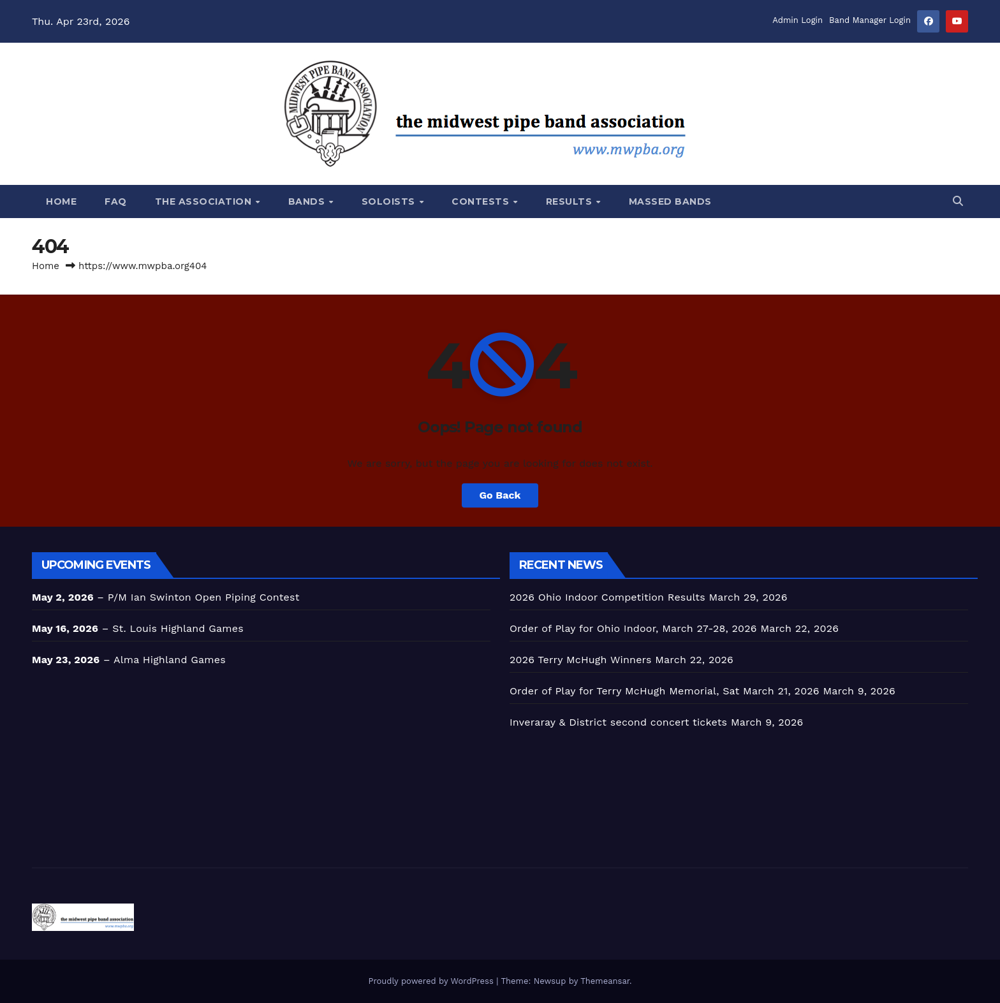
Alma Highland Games (170, 660)
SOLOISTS (390, 201)
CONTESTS (482, 201)
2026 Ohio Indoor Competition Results (607, 597)
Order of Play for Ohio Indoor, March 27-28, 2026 (633, 628)
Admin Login (797, 20)
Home (61, 201)
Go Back (500, 495)
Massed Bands (670, 201)
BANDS (308, 201)
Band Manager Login (870, 20)
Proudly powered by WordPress (432, 981)
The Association (204, 201)
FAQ (116, 201)
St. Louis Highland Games (178, 628)
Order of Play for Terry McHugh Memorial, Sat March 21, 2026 (665, 691)
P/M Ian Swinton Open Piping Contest (204, 597)
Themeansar (604, 981)
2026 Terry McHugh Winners (581, 660)
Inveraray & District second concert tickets (618, 722)
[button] (958, 201)
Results (570, 201)
